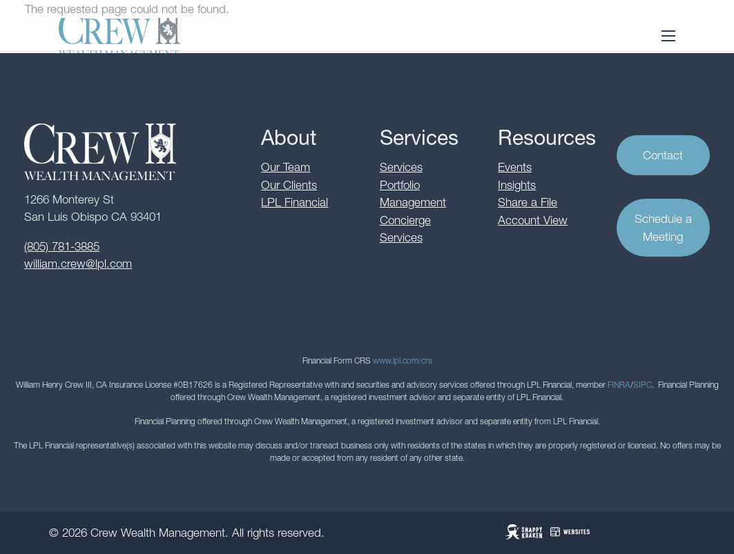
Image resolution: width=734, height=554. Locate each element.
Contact (663, 155)
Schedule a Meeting (663, 228)
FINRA (619, 384)
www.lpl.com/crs (402, 360)
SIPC (642, 384)
